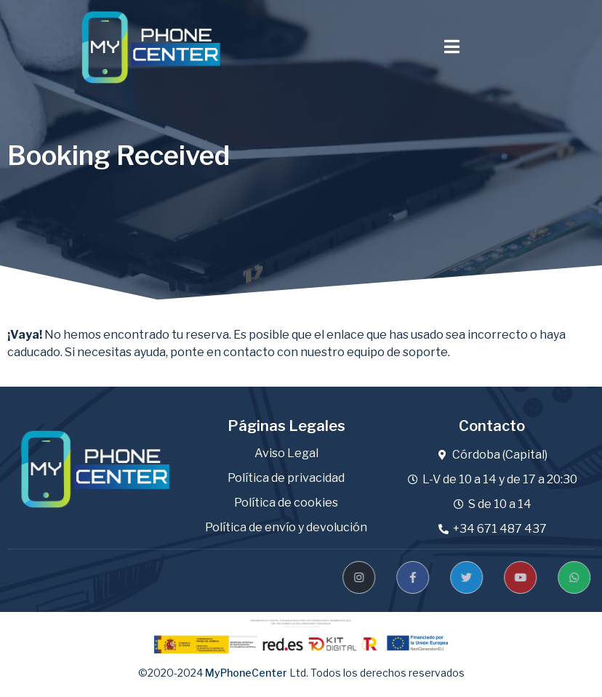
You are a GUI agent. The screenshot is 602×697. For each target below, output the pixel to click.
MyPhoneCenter (246, 672)
